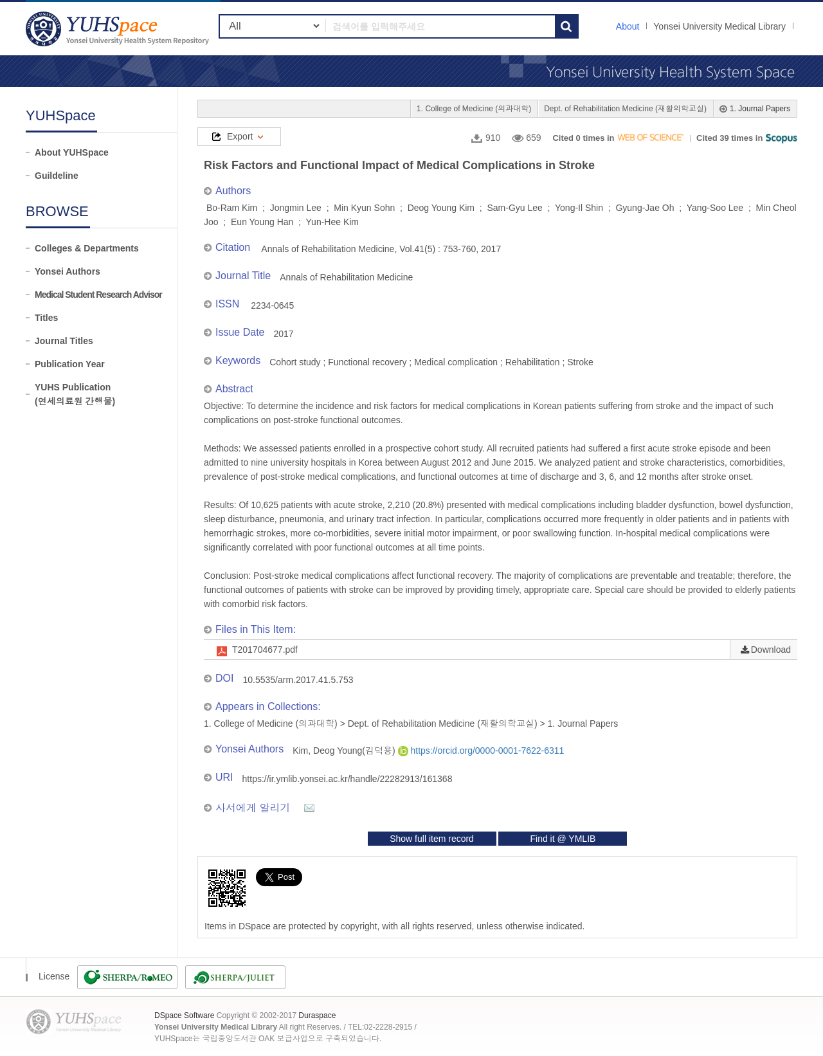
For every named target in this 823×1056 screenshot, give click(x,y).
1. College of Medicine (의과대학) (474, 108)
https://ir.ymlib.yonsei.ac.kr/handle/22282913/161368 (347, 779)
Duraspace (317, 1015)
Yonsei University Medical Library (719, 26)
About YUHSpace (72, 152)
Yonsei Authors (67, 271)
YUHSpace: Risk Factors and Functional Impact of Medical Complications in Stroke (119, 28)
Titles (46, 318)
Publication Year (70, 364)
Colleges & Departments (87, 248)
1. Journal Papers (760, 108)
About (628, 26)
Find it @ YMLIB (562, 838)
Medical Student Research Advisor (98, 294)
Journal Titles (64, 341)
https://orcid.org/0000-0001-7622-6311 (481, 750)
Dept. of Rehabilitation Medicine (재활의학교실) (625, 108)
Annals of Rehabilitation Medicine (346, 277)
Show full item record (432, 838)
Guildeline (56, 175)
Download (771, 649)
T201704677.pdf (265, 649)
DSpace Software (184, 1015)
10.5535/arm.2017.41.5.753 (297, 680)
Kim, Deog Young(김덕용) (345, 750)
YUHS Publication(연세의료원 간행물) (75, 394)
